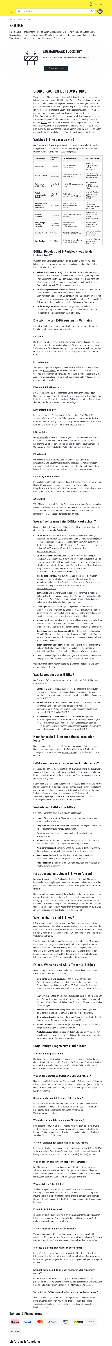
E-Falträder (76, 482)
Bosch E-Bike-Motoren (46, 551)
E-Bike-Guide (52, 667)
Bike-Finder (90, 132)
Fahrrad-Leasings (74, 749)
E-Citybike (41, 342)
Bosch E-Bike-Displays (46, 588)
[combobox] (55, 11)
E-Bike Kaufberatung (42, 116)
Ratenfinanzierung (69, 752)
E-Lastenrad (55, 463)
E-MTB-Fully (85, 415)
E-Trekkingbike (49, 370)
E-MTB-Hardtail (43, 393)
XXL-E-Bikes (38, 504)
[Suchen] (92, 11)
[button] (11, 11)
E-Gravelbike (42, 437)
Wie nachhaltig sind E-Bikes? (53, 917)
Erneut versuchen (56, 68)
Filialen (44, 122)
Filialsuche (75, 784)
